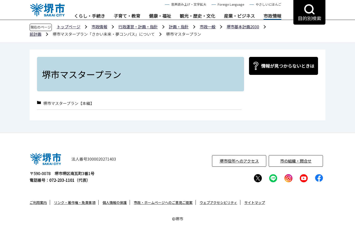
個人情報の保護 (115, 202)
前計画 (35, 34)
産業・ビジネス (239, 16)
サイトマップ (254, 202)
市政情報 (272, 16)
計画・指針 (179, 27)
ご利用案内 (38, 202)
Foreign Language (231, 4)
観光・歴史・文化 (197, 16)
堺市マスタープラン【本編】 (68, 103)
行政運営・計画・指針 (138, 27)
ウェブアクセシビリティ (218, 202)
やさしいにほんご (268, 4)
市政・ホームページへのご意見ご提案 (163, 202)
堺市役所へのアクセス (239, 161)
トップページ (68, 27)
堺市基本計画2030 (243, 27)
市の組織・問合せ (296, 161)
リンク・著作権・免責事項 (74, 202)
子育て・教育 (127, 16)
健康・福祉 (160, 16)
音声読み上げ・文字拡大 (188, 4)
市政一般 (207, 27)
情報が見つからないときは (287, 66)
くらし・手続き (89, 16)
